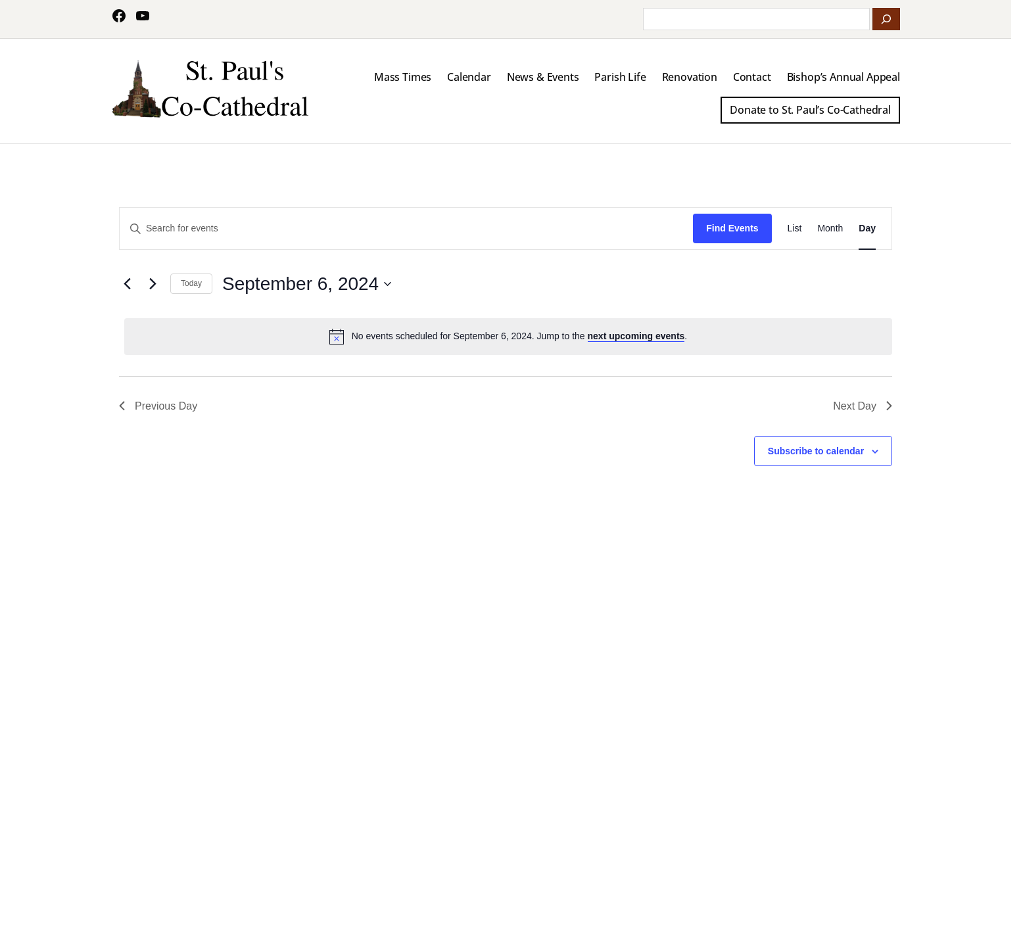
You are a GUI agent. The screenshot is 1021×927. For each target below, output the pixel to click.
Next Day (862, 406)
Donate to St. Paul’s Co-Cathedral (810, 110)
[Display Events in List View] (795, 228)
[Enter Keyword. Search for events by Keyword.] (406, 228)
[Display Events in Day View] (867, 228)
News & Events (543, 77)
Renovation (689, 77)
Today (191, 283)
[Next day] (152, 284)
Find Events (732, 228)
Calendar (469, 77)
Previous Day (158, 406)
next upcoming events (636, 336)
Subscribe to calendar (816, 451)
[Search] (886, 19)
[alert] (508, 336)
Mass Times (402, 77)
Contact (752, 77)
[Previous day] (127, 284)
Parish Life (620, 77)
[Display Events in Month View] (830, 228)
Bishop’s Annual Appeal (843, 77)
